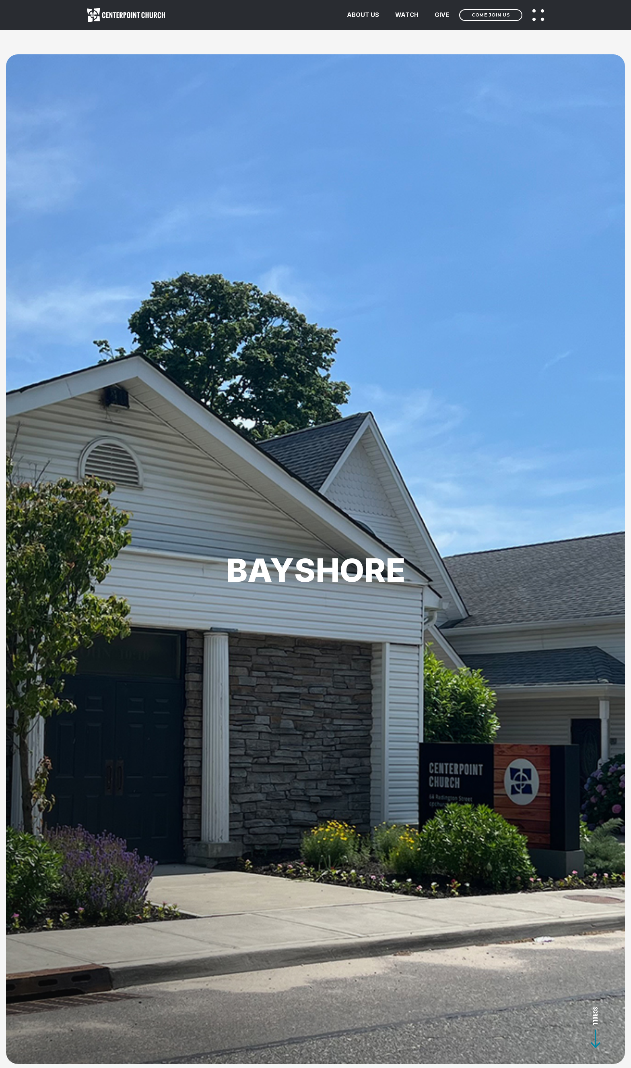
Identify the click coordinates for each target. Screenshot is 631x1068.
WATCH (407, 15)
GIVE (442, 15)
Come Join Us (491, 15)
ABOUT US (363, 15)
